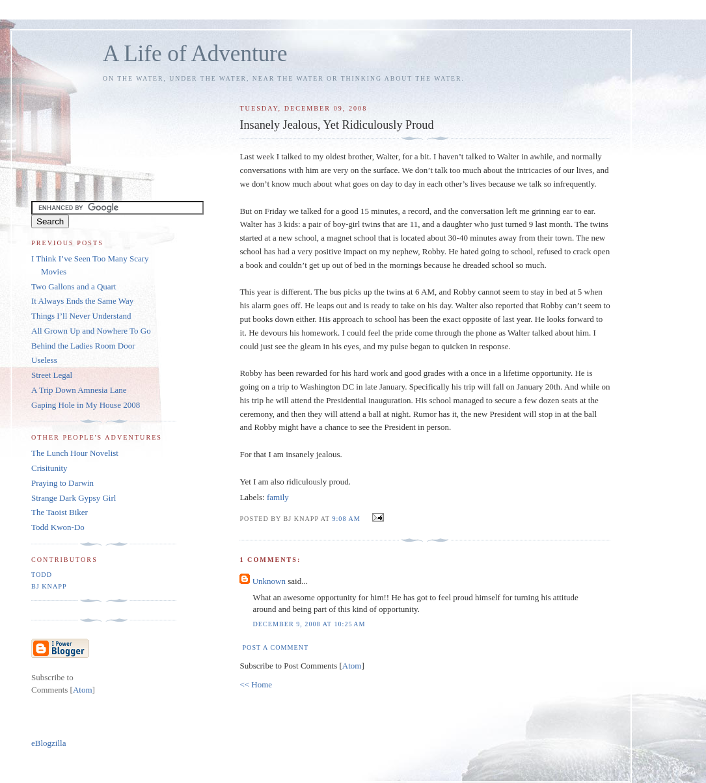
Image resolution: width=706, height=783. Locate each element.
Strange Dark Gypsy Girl (73, 498)
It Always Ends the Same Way (82, 301)
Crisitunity (49, 468)
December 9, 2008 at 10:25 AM (308, 624)
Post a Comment (275, 647)
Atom (352, 665)
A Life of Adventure (195, 53)
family (278, 497)
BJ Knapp (49, 586)
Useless (44, 360)
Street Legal (51, 375)
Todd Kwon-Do (58, 527)
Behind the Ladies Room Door (83, 346)
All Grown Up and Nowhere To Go (91, 331)
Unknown (269, 581)
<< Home (255, 684)
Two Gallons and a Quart (73, 286)
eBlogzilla (48, 743)
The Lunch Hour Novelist (74, 453)
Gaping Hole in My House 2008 (85, 405)
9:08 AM (347, 518)
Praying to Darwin (62, 483)
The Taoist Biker (59, 512)
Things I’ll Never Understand (81, 316)
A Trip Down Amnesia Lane (79, 390)
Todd (41, 574)
